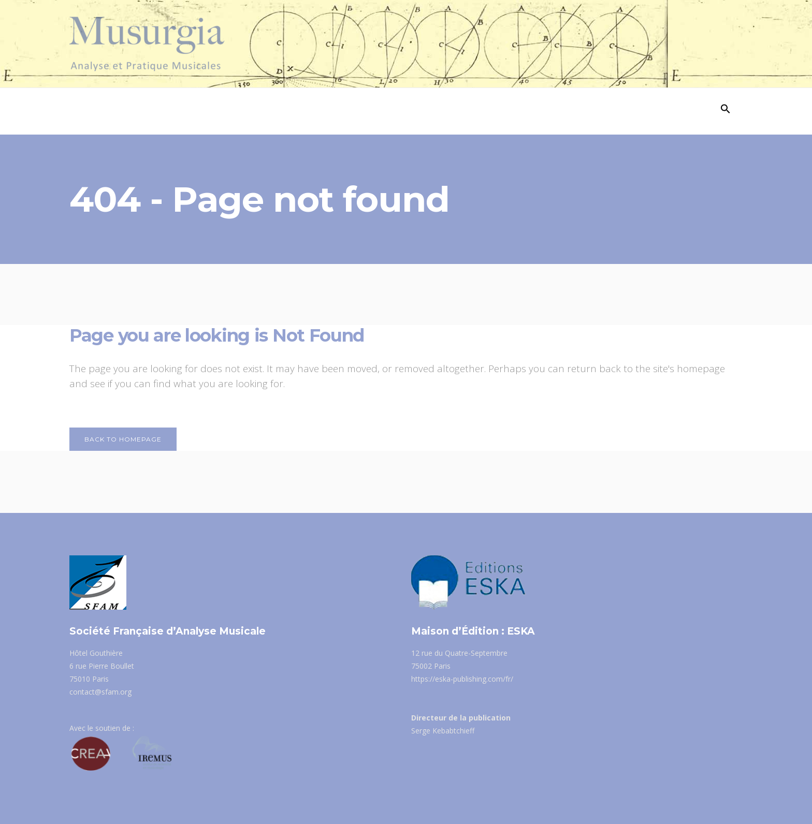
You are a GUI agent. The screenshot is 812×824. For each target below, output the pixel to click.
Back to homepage (123, 439)
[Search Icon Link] (725, 111)
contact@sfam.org (100, 692)
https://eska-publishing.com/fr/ (462, 679)
